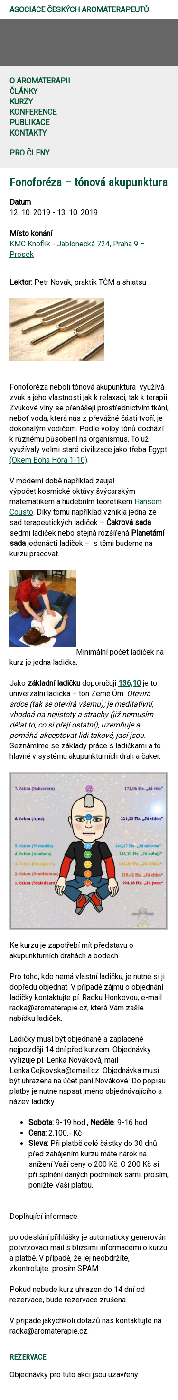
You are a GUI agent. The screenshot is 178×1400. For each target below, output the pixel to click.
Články (23, 91)
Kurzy (21, 101)
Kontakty (28, 132)
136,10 (129, 683)
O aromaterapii (39, 80)
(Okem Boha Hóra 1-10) (48, 459)
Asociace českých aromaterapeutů (79, 9)
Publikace (29, 122)
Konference (32, 112)
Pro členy (29, 152)
